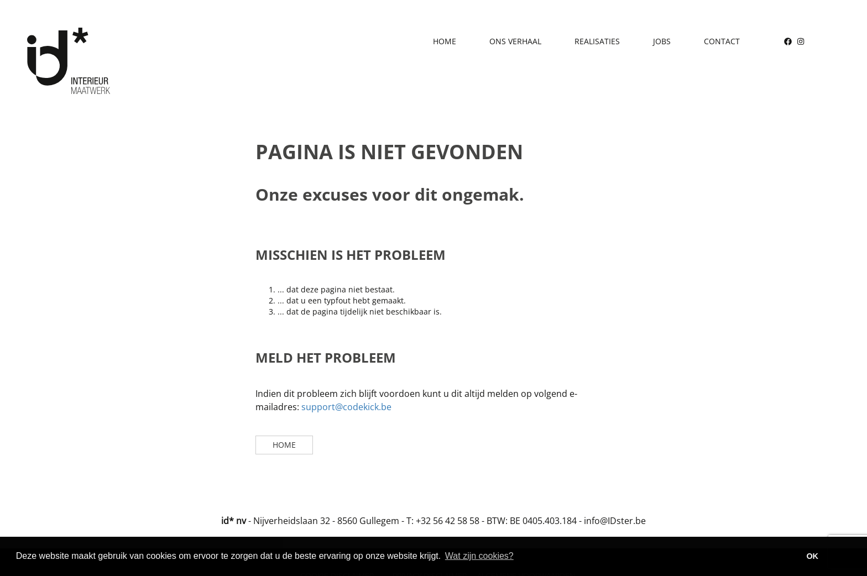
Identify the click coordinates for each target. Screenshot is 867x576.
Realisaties (597, 41)
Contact (722, 41)
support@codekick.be (346, 407)
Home (444, 41)
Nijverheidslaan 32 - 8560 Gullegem (326, 521)
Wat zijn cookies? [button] (479, 556)
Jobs (662, 41)
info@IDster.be (615, 521)
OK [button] (812, 556)
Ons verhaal (515, 41)
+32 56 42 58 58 (447, 521)
